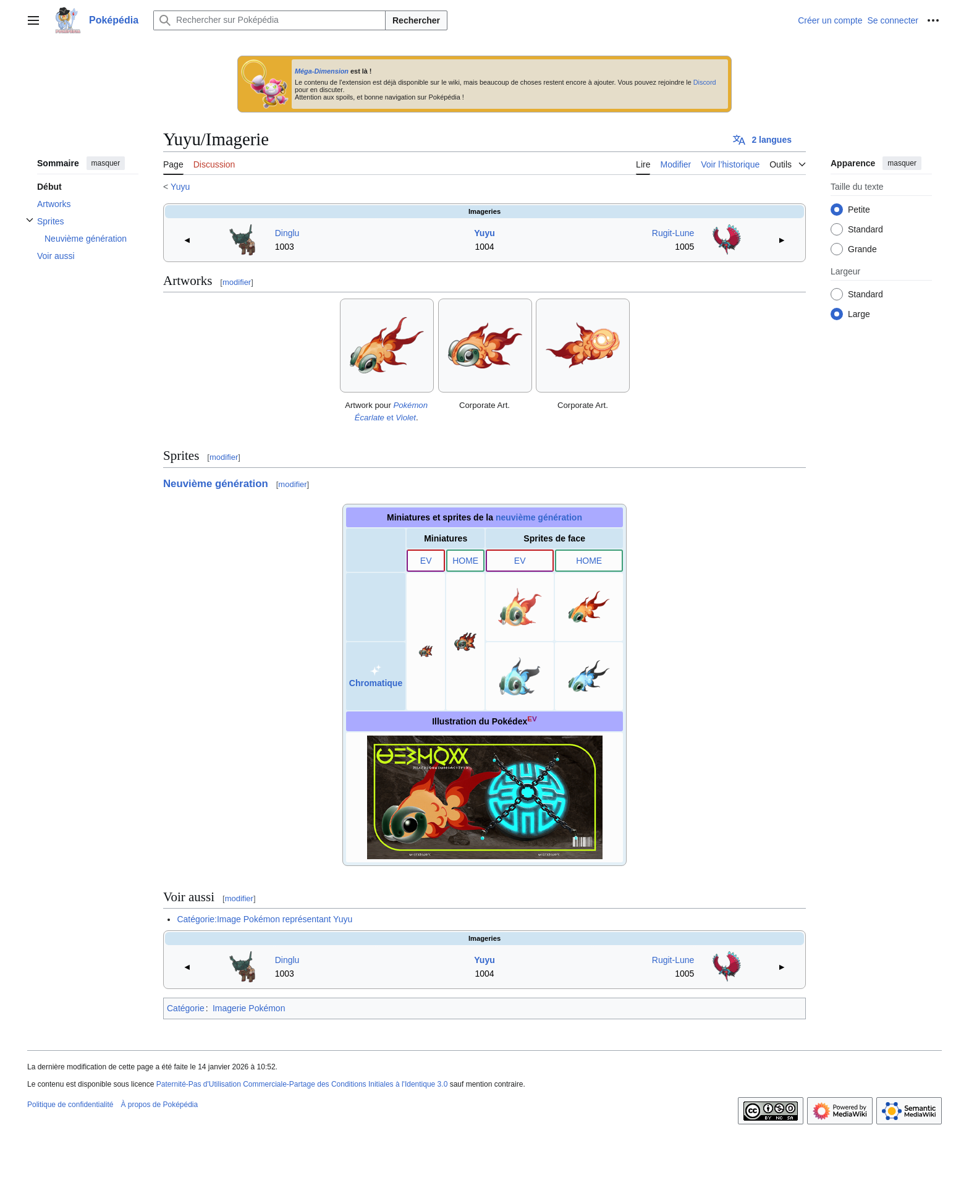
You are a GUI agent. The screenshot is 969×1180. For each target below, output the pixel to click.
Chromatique (375, 683)
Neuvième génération (215, 484)
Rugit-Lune (673, 233)
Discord (704, 82)
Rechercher (416, 20)
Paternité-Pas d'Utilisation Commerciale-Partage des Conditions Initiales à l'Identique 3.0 (302, 1084)
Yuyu (180, 187)
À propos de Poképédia (159, 1104)
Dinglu (287, 233)
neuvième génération (539, 517)
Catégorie (186, 1008)
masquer (106, 163)
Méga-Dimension (322, 71)
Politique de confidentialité (70, 1104)
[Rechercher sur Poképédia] (269, 20)
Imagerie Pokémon (249, 1008)
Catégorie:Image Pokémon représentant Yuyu (264, 919)
